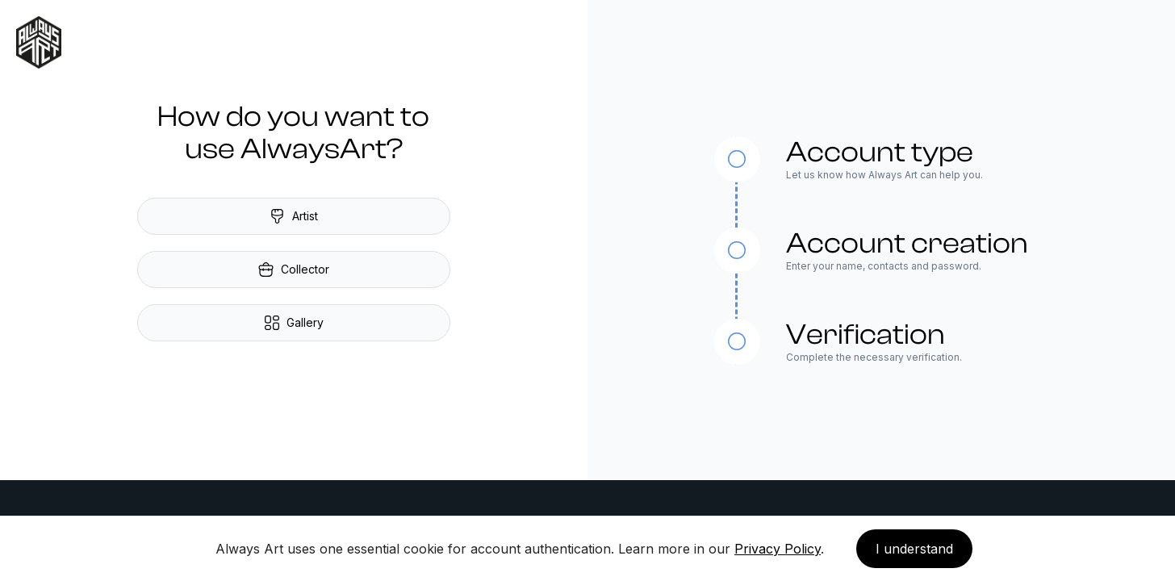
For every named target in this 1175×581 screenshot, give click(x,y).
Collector (293, 269)
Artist (293, 216)
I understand (914, 549)
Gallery (294, 323)
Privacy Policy (777, 549)
